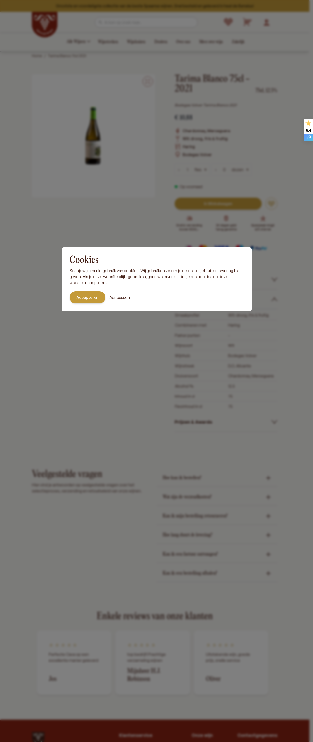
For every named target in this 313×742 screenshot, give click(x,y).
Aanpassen (119, 297)
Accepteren (87, 297)
